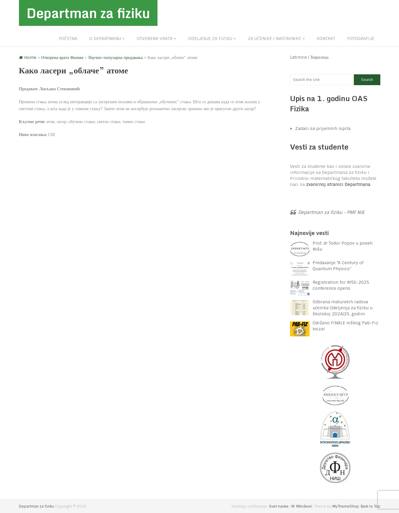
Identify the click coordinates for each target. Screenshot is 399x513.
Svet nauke (278, 506)
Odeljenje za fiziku (210, 38)
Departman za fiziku (88, 13)
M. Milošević (301, 506)
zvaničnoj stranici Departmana (338, 184)
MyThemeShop (345, 506)
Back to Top (370, 506)
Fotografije (360, 38)
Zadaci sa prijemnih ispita (323, 128)
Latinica (298, 57)
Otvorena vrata (155, 38)
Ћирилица (319, 57)
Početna (68, 38)
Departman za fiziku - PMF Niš (331, 212)
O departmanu (105, 38)
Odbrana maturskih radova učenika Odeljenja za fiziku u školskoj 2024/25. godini (343, 308)
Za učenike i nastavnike (274, 38)
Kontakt (326, 38)
